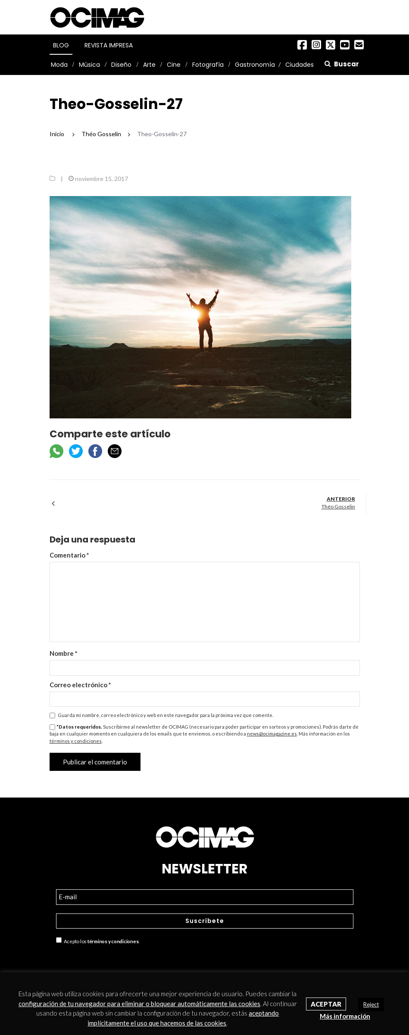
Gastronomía (255, 64)
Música (89, 64)
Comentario (69, 555)
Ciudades (299, 64)
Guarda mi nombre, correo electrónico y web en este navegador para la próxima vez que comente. (165, 715)
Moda (59, 64)
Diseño (121, 64)
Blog (61, 45)
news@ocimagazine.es (272, 733)
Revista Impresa (108, 45)
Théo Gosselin (338, 506)
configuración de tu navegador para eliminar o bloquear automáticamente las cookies (139, 1003)
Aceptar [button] (326, 1004)
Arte (149, 64)
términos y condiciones (76, 741)
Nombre (64, 653)
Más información (345, 1016)
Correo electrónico (80, 685)
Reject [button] (371, 1004)
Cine (174, 64)
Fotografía (208, 64)
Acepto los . (98, 940)
